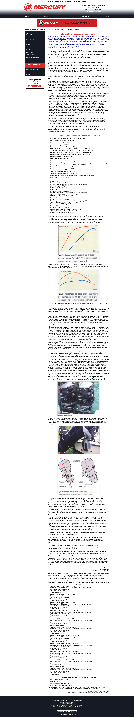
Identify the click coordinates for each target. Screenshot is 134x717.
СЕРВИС (66, 16)
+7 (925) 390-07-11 (96, 7)
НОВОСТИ (85, 16)
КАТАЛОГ (28, 16)
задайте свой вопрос (31, 74)
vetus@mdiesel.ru (67, 703)
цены (27, 61)
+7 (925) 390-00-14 (92, 5)
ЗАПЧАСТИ (47, 16)
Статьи (56, 29)
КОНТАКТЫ (105, 16)
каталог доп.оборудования (32, 57)
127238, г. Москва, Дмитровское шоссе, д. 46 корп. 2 (67, 705)
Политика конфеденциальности (67, 711)
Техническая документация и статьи (41, 29)
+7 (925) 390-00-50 (100, 5)
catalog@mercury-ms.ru (94, 11)
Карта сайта (78, 700)
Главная (27, 29)
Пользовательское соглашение (67, 710)
